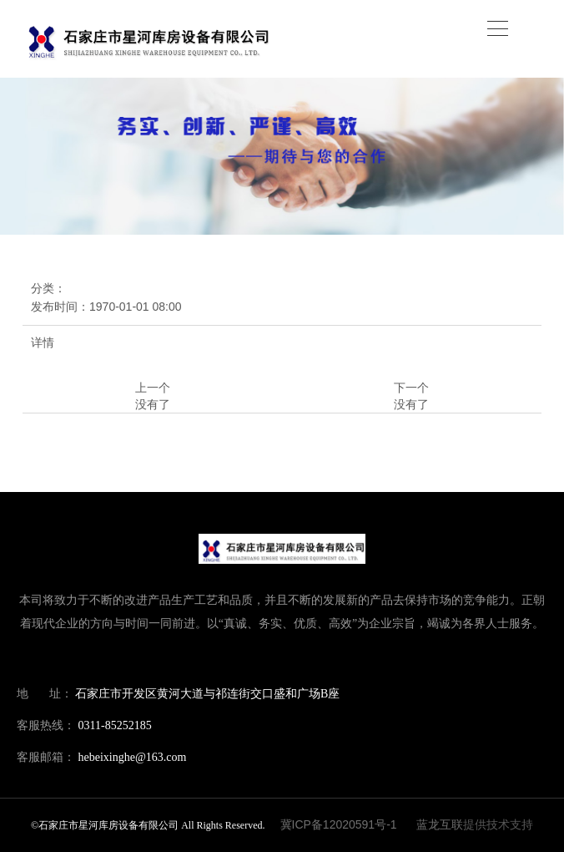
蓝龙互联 (439, 824)
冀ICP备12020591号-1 (338, 824)
